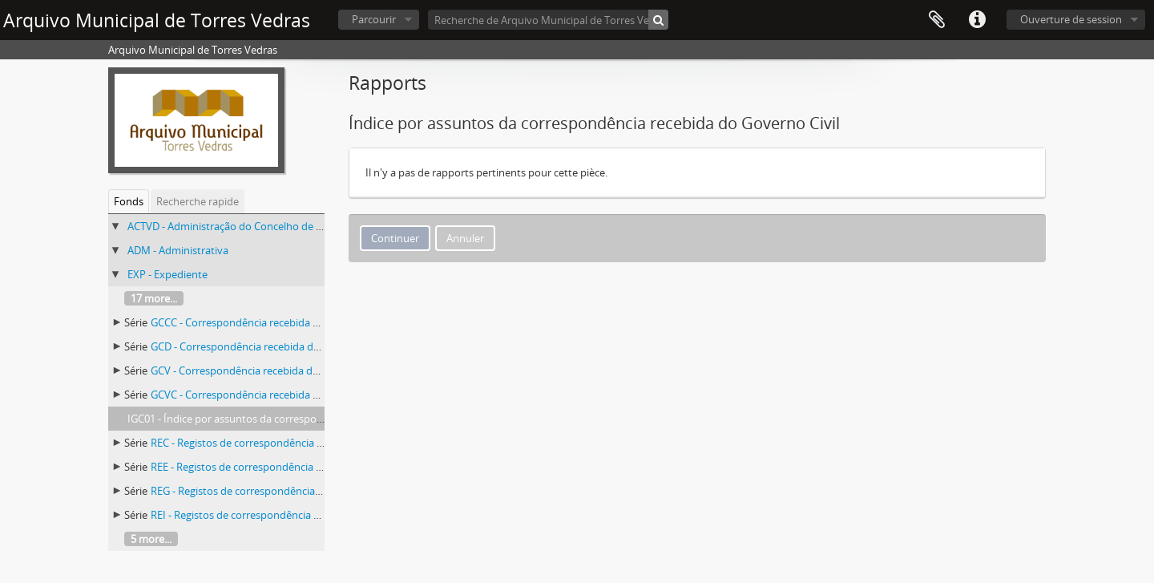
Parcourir (374, 19)
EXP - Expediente (167, 274)
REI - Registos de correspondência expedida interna (272, 515)
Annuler (465, 238)
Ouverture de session (1071, 19)
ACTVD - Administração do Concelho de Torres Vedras (254, 226)
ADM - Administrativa (177, 250)
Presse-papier (937, 20)
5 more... (151, 539)
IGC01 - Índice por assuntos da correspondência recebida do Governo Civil (302, 418)
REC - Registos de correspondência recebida (254, 442)
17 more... (154, 298)
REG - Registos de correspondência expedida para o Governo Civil (305, 491)
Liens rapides (977, 20)
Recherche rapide (197, 201)
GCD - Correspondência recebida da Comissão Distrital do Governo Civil (319, 346)
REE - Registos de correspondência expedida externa (275, 467)
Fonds (128, 201)
